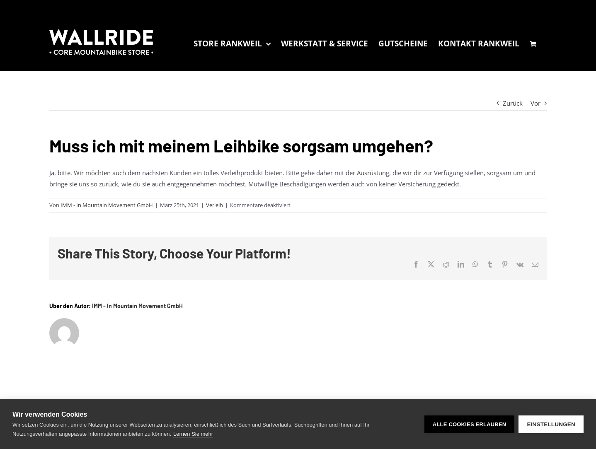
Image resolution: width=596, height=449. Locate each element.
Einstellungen (551, 424)
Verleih (214, 205)
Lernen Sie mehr (193, 434)
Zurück (513, 103)
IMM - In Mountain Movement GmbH (107, 205)
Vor (535, 103)
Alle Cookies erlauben (469, 424)
